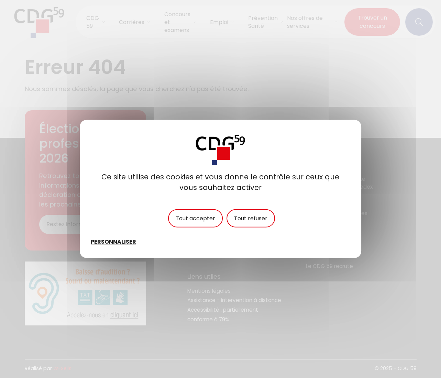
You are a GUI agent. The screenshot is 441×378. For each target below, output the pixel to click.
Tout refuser (250, 218)
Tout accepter (195, 218)
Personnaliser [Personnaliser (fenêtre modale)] (113, 241)
